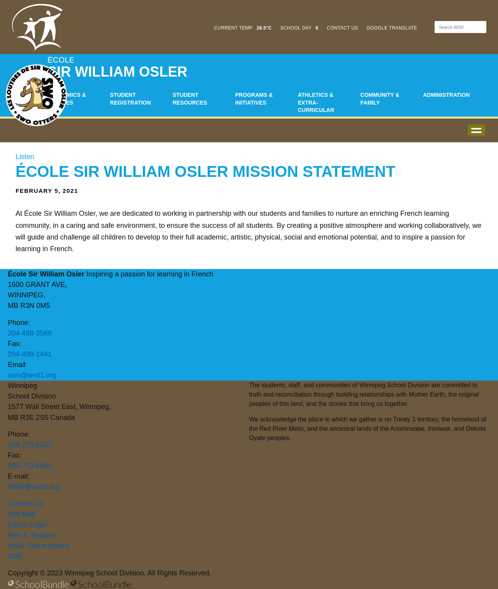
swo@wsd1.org (32, 375)
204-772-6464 (30, 466)
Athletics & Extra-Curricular (316, 102)
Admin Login (27, 525)
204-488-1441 (30, 354)
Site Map (21, 514)
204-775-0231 (30, 445)
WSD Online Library (39, 546)
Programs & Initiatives (254, 99)
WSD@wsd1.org (34, 487)
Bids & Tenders (31, 535)
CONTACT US (342, 28)
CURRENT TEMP (243, 28)
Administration (446, 95)
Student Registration (130, 99)
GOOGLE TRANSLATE (392, 28)
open (476, 130)
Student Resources (190, 99)
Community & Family (379, 99)
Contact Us (25, 503)
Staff (15, 556)
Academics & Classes (66, 99)
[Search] (454, 27)
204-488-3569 (30, 333)
